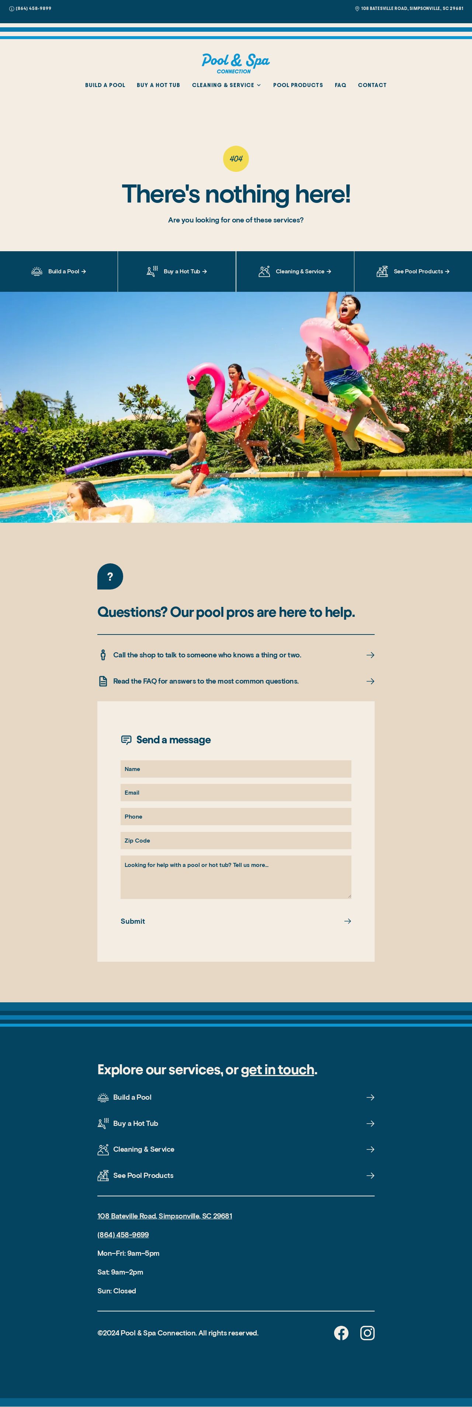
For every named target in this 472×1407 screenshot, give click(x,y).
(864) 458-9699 (123, 1234)
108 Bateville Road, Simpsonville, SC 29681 (164, 1215)
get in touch (277, 1069)
